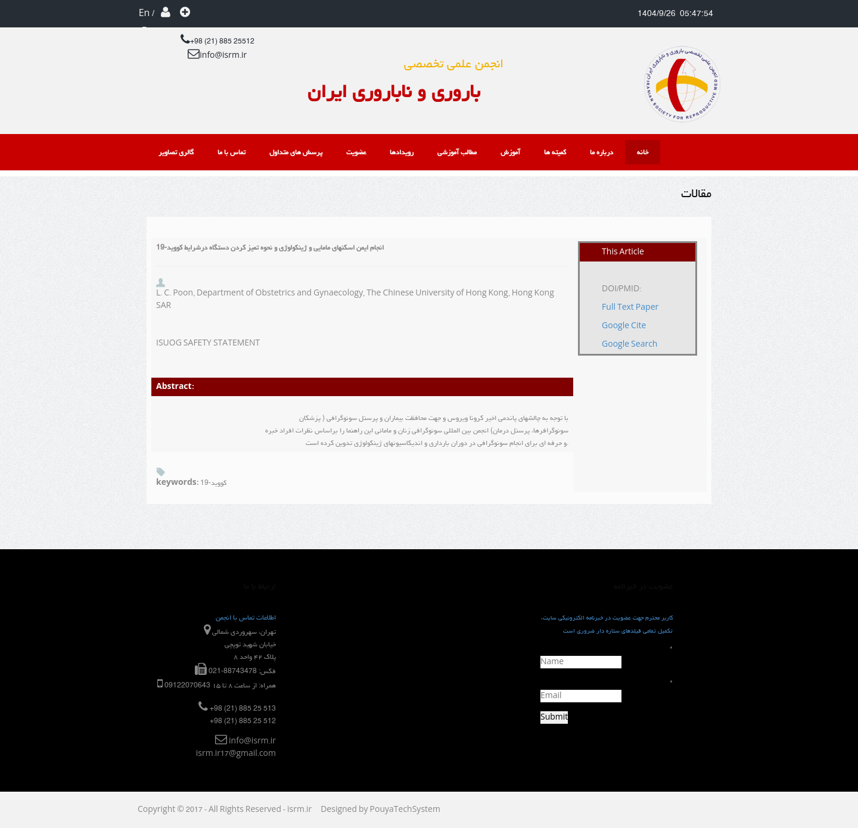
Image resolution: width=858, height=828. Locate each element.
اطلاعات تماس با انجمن (246, 617)
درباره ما (601, 152)
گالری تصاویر (176, 152)
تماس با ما (231, 152)
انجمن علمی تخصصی (453, 63)
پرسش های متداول (295, 152)
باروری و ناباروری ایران (393, 91)
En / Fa (147, 14)
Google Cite (624, 326)
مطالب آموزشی (457, 152)
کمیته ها (555, 152)
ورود (165, 14)
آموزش (510, 152)
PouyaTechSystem (405, 810)
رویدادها (402, 152)
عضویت (184, 14)
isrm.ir (299, 810)
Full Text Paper (630, 308)
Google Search (629, 344)
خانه (642, 152)
